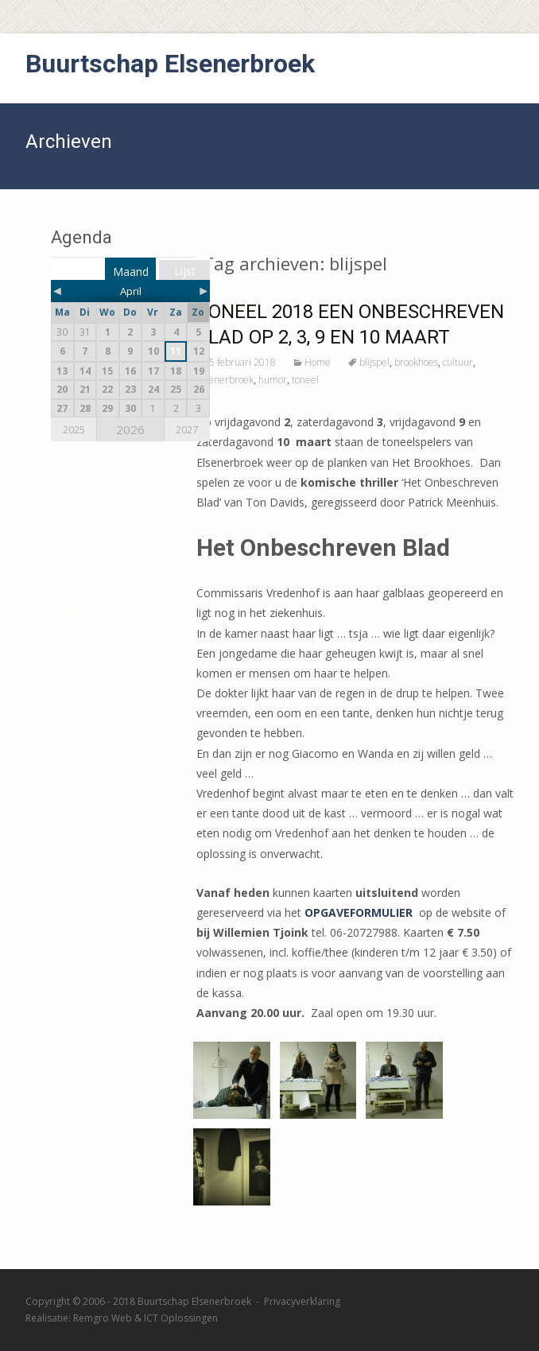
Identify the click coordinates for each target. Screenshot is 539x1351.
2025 (74, 429)
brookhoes (416, 362)
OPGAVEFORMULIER (358, 912)
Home (317, 362)
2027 (187, 429)
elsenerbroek (225, 379)
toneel (305, 379)
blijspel (374, 362)
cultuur (458, 362)
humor (272, 379)
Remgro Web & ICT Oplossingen (145, 1318)
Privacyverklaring (302, 1301)
